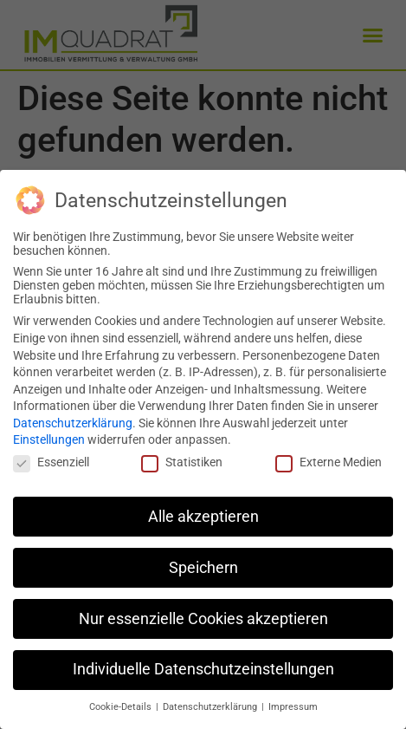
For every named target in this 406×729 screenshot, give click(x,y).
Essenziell (51, 461)
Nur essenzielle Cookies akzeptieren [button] (203, 618)
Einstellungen (49, 439)
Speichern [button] (203, 567)
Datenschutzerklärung (72, 422)
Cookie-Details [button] (121, 706)
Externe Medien (328, 461)
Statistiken (181, 461)
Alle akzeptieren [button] (203, 515)
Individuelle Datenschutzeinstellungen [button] (203, 669)
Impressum (293, 706)
